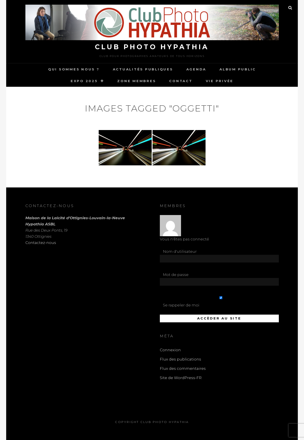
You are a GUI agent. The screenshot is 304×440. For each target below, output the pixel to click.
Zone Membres (136, 81)
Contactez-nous (40, 242)
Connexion (170, 350)
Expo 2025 (84, 81)
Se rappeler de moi (221, 301)
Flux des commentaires (183, 368)
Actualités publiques (143, 69)
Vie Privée (220, 81)
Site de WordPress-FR (181, 378)
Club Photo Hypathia (152, 47)
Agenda (196, 69)
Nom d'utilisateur (180, 251)
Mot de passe (176, 274)
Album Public (237, 69)
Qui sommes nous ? (74, 69)
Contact (180, 81)
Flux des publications (180, 359)
